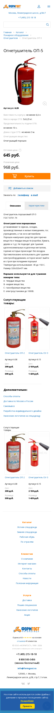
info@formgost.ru (27, 668)
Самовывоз (9, 406)
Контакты (27, 568)
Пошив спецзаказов (27, 605)
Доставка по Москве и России (18, 401)
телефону (23, 195)
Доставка (27, 600)
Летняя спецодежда (27, 527)
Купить (29, 176)
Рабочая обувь (27, 537)
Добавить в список (23, 188)
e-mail (34, 195)
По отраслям (27, 541)
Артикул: (8, 108)
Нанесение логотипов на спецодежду (21, 415)
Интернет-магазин (27, 563)
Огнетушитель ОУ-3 (38, 353)
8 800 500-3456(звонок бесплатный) (27, 661)
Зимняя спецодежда (27, 532)
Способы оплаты (11, 396)
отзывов (21, 641)
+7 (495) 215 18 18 (27, 17)
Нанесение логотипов (27, 610)
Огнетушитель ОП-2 (15, 353)
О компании (27, 558)
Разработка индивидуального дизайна (22, 411)
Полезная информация (27, 583)
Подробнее (27, 700)
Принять (27, 706)
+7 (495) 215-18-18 (26, 654)
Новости (27, 578)
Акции (27, 614)
